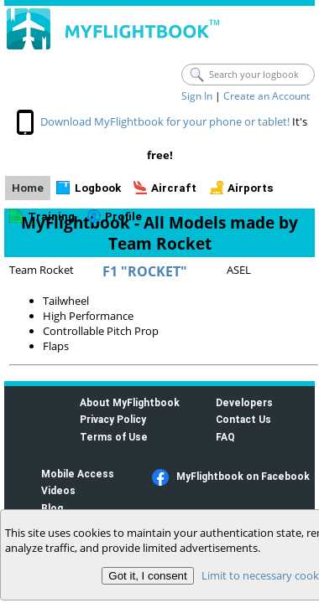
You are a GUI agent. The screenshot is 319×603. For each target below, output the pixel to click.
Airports (250, 188)
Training (51, 216)
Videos (58, 490)
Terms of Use (114, 436)
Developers (244, 402)
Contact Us (243, 419)
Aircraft (173, 188)
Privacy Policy (113, 419)
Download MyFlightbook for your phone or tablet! (165, 121)
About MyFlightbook (130, 402)
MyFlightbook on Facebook (243, 476)
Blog (52, 508)
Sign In (196, 96)
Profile (123, 216)
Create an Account (266, 96)
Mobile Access (77, 473)
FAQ (225, 436)
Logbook (98, 188)
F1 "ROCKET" (144, 271)
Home (28, 188)
